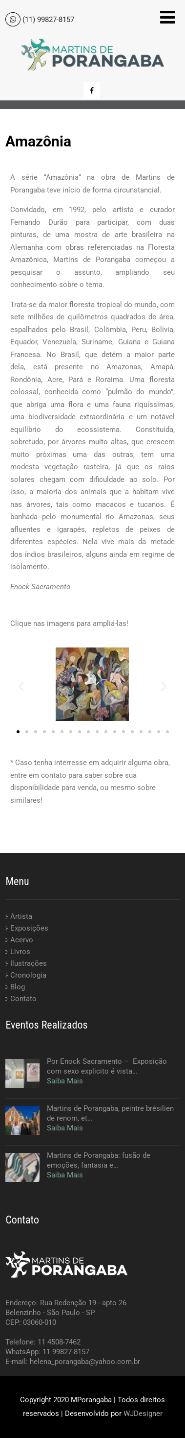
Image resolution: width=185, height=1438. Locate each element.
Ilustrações (28, 963)
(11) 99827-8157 (48, 19)
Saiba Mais (65, 1081)
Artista (21, 916)
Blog (17, 987)
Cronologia (28, 975)
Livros (20, 951)
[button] (21, 686)
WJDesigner (143, 1413)
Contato (23, 998)
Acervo (21, 939)
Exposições (29, 928)
